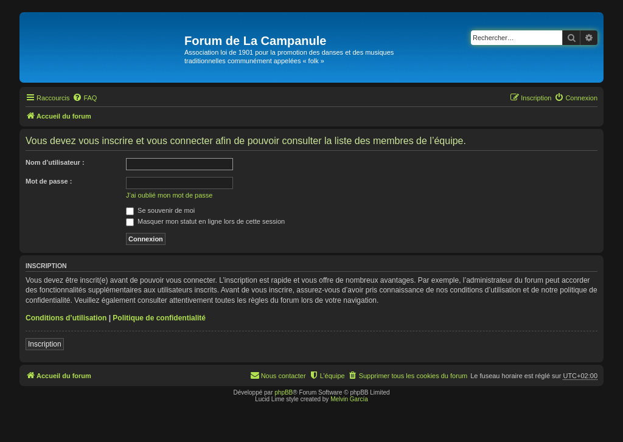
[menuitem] (84, 98)
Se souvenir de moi (160, 210)
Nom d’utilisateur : (55, 162)
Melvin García (349, 399)
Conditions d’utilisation (66, 318)
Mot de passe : (49, 181)
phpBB (283, 392)
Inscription (44, 344)
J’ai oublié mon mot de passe (169, 195)
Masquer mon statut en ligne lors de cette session (205, 221)
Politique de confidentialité (159, 318)
